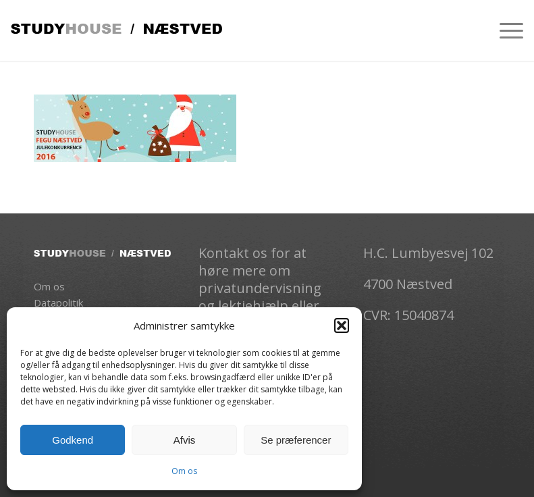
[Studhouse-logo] (116, 30)
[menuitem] (504, 30)
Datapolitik (58, 302)
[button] (341, 325)
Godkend (72, 440)
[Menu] (504, 30)
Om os (184, 471)
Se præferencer (296, 440)
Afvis (184, 440)
